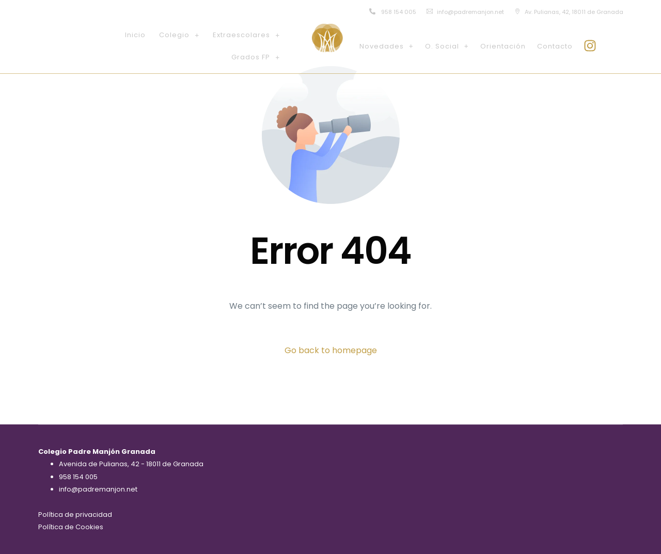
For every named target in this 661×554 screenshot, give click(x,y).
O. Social (447, 46)
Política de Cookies (70, 527)
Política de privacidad (75, 514)
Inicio (135, 35)
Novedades (386, 46)
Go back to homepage (331, 350)
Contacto (555, 46)
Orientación (503, 46)
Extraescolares (246, 35)
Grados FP (255, 57)
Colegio (179, 35)
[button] (179, 35)
